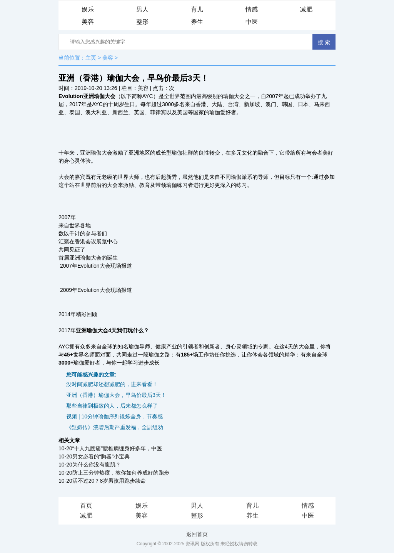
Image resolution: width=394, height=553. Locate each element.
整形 (142, 21)
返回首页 (197, 534)
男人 (142, 9)
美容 (88, 21)
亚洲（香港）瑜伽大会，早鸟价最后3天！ (116, 395)
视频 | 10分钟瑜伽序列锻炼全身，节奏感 (114, 416)
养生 (197, 21)
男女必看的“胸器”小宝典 (101, 456)
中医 (251, 21)
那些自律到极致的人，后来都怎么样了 (112, 406)
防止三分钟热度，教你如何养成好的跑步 (120, 473)
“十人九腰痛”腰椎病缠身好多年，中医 (117, 448)
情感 (251, 9)
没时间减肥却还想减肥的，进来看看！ (112, 384)
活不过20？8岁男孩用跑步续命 (109, 481)
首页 (86, 505)
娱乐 (88, 9)
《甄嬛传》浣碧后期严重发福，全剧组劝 (114, 427)
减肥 (306, 9)
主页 (90, 58)
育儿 (197, 9)
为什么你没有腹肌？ (96, 464)
